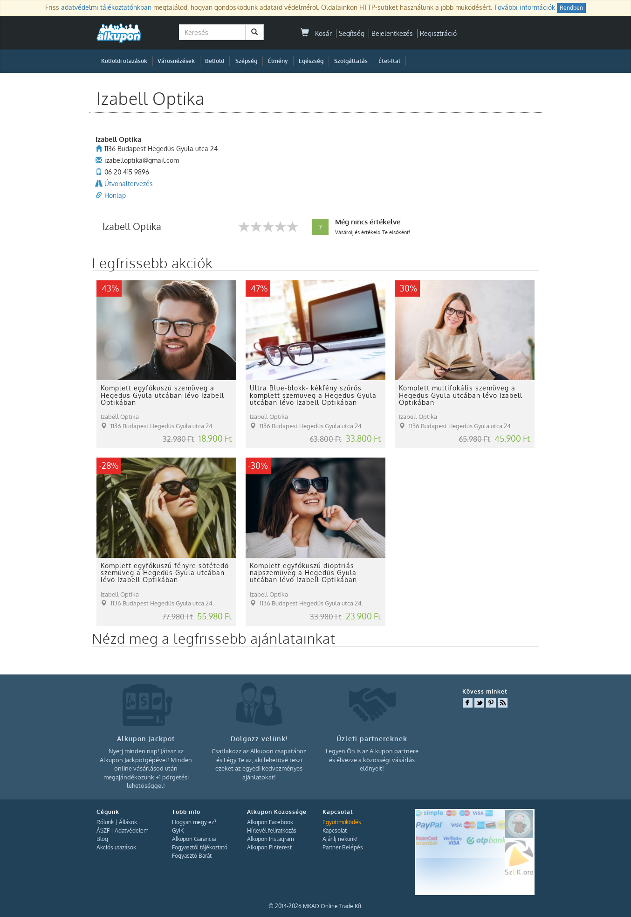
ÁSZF (103, 830)
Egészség (311, 60)
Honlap (115, 195)
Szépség (246, 60)
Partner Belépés (342, 847)
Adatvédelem (131, 830)
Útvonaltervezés (128, 184)
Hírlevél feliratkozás (271, 830)
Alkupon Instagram (270, 838)
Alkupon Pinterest (269, 847)
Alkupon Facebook (270, 822)
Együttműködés (341, 822)
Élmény (278, 60)
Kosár (316, 33)
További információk (524, 7)
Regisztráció (438, 33)
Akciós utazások (116, 847)
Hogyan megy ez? (194, 822)
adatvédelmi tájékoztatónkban (106, 7)
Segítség (351, 33)
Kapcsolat (334, 830)
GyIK (178, 830)
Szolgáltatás (351, 60)
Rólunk (105, 822)
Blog (102, 838)
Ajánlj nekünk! (339, 838)
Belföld (214, 60)
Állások (128, 822)
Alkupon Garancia (194, 838)
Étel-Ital (389, 60)
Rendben (571, 7)
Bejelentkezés (392, 33)
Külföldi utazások (124, 60)
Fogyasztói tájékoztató (199, 847)
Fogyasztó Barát (192, 855)
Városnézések (176, 60)
